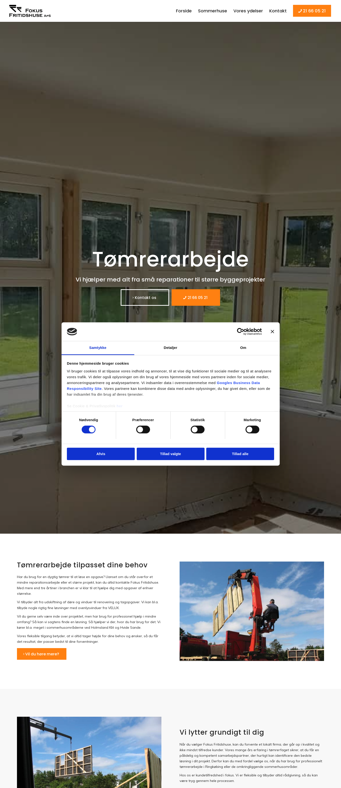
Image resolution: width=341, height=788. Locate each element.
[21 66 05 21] (196, 297)
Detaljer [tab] (170, 348)
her (120, 406)
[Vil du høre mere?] (41, 654)
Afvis (100, 454)
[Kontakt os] (145, 297)
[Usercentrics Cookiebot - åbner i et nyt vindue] (240, 331)
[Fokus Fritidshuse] (31, 11)
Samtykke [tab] (97, 348)
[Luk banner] (272, 331)
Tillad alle (240, 454)
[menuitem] (184, 11)
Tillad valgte (170, 454)
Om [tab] (243, 348)
